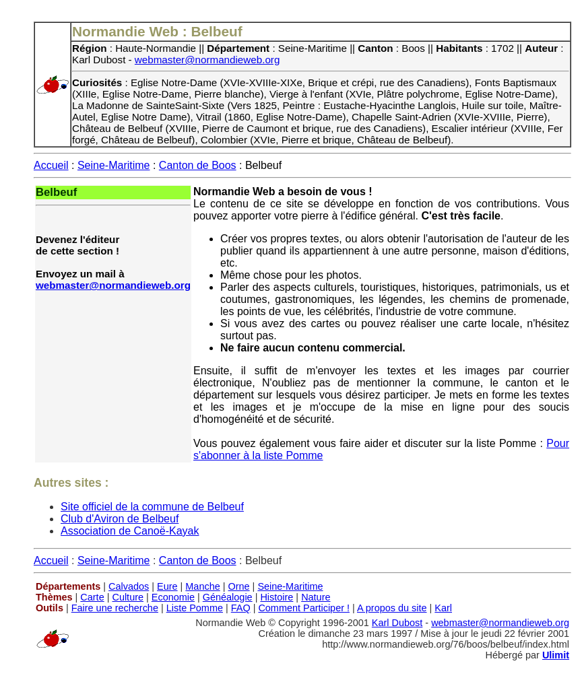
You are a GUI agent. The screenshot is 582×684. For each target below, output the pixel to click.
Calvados (128, 586)
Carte (92, 597)
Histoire (276, 597)
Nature (315, 597)
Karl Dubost (397, 622)
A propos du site (392, 608)
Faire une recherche (114, 608)
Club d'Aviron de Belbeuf (120, 518)
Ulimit (555, 655)
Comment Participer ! (304, 608)
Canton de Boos (197, 165)
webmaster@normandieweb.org (207, 59)
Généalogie (228, 597)
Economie (173, 597)
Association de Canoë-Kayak (130, 531)
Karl (443, 608)
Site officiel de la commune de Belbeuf (152, 506)
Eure (167, 586)
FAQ (241, 608)
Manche (202, 586)
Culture (127, 597)
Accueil (51, 165)
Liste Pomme (194, 608)
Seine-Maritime (113, 165)
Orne (239, 586)
